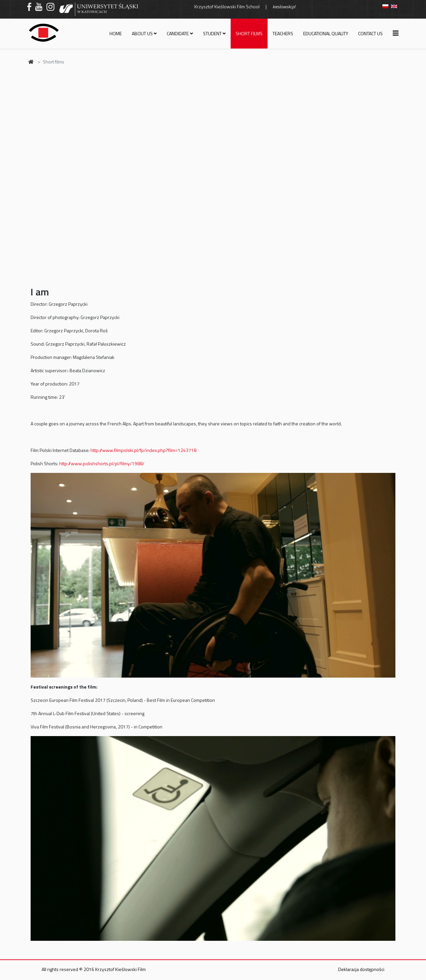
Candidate (178, 33)
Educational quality (325, 33)
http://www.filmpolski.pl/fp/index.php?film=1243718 (143, 450)
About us (142, 33)
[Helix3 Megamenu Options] (396, 33)
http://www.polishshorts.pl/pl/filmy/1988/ (101, 463)
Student (212, 33)
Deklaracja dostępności (361, 969)
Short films (249, 33)
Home (115, 33)
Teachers (283, 33)
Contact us (370, 33)
